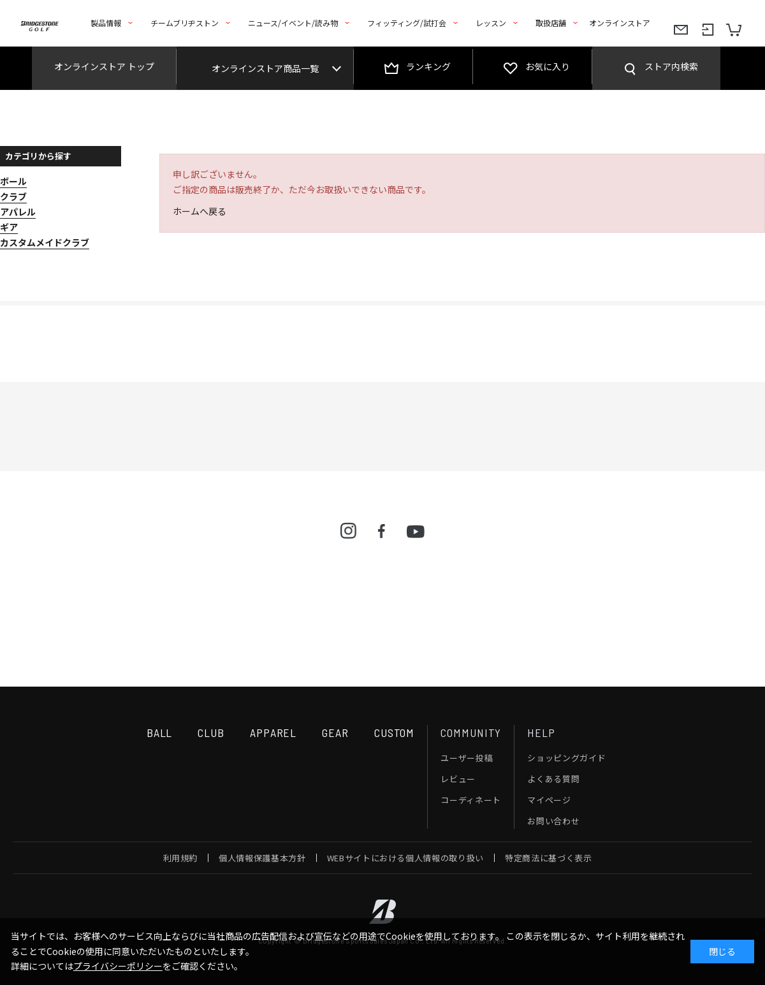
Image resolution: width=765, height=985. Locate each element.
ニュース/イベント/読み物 (293, 22)
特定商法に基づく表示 (548, 858)
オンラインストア (619, 22)
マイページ (549, 800)
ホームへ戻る (199, 211)
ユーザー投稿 (467, 758)
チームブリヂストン (184, 22)
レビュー (458, 779)
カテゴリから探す (38, 156)
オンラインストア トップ (104, 66)
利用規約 (180, 858)
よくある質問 (553, 779)
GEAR (335, 733)
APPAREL (273, 733)
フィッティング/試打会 (406, 22)
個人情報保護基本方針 (262, 858)
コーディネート (471, 800)
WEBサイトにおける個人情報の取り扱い (405, 858)
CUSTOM (394, 733)
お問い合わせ (553, 821)
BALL (160, 733)
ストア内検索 (671, 66)
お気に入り (547, 66)
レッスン (491, 22)
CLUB (211, 733)
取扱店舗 (551, 22)
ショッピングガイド (566, 758)
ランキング (428, 66)
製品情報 (106, 22)
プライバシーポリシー (118, 965)
